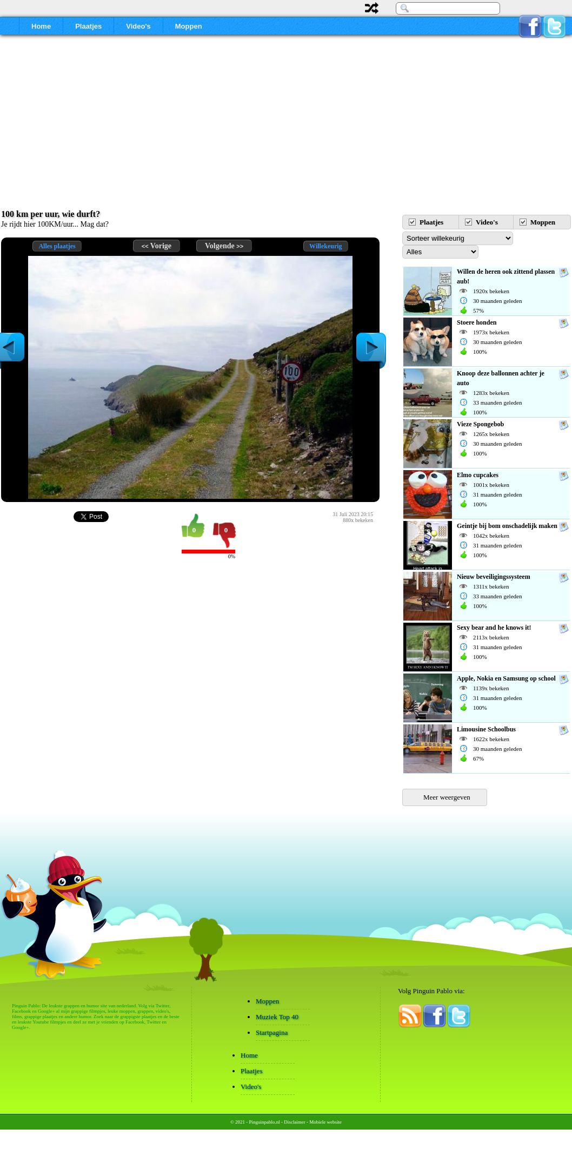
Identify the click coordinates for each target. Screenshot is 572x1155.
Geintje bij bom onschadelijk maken (507, 526)
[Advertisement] (286, 127)
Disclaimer (294, 1122)
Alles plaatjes (56, 246)
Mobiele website (325, 1122)
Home (41, 26)
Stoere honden (476, 322)
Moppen (188, 26)
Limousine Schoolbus (486, 729)
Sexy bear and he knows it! (494, 627)
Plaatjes (88, 26)
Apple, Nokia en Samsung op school (506, 678)
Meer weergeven (446, 797)
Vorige (156, 246)
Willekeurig (325, 246)
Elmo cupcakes (477, 475)
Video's (138, 26)
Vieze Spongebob (480, 424)
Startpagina (272, 1032)
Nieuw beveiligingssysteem (493, 576)
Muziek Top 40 (277, 1017)
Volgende (224, 246)
